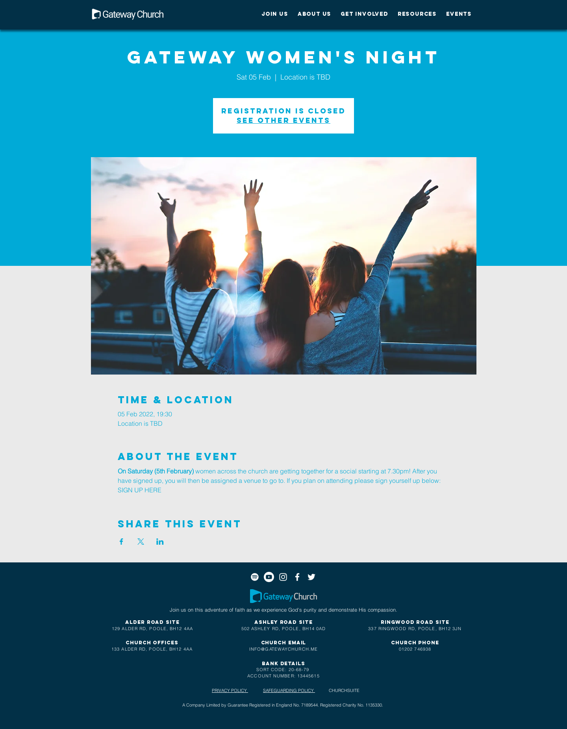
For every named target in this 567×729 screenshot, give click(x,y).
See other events (283, 120)
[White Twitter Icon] (311, 577)
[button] (275, 14)
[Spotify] (255, 577)
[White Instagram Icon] (283, 577)
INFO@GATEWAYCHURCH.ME (283, 649)
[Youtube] (269, 577)
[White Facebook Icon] (297, 577)
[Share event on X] (141, 541)
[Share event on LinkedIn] (160, 541)
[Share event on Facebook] (121, 541)
